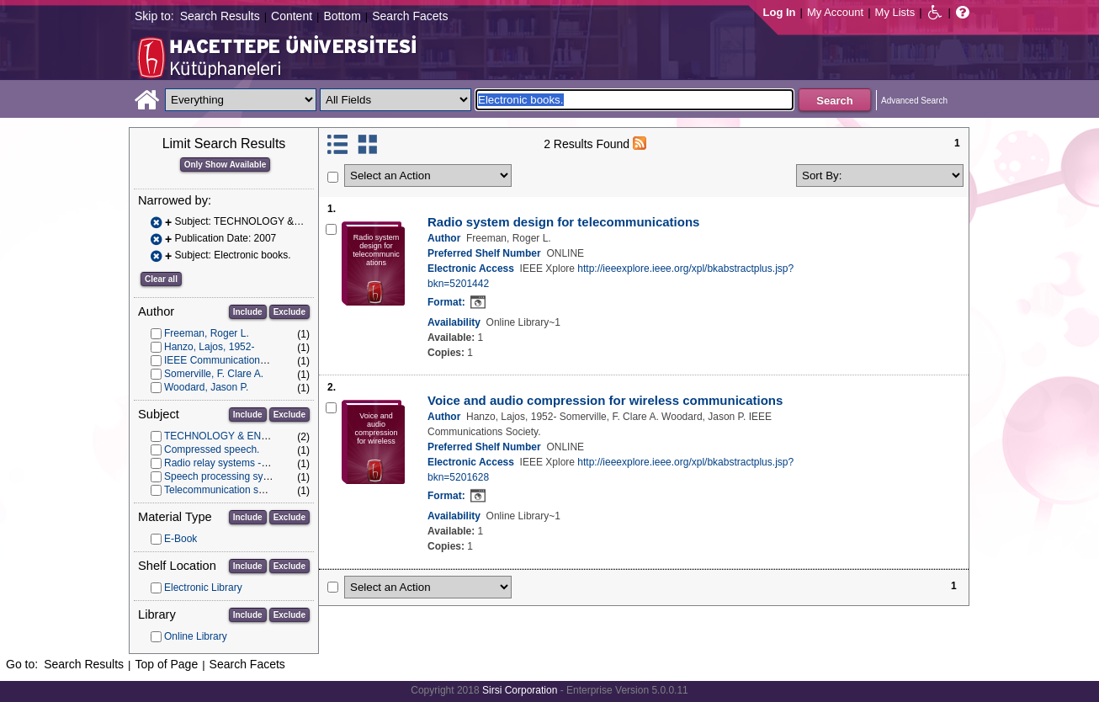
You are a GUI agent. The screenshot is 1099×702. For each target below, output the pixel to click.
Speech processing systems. (228, 476)
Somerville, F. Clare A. (213, 374)
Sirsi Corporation (519, 690)
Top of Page (166, 664)
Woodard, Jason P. (206, 387)
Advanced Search (914, 100)
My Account (835, 12)
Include (248, 311)
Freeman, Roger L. (206, 333)
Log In (779, 12)
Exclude (289, 311)
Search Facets (410, 16)
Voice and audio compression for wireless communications (605, 400)
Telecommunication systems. (228, 490)
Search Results (220, 16)
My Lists (895, 12)
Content (291, 16)
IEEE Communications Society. (233, 360)
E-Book (180, 539)
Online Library (195, 636)
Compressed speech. (211, 449)
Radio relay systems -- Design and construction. (271, 463)
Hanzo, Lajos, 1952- (209, 347)
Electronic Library (203, 587)
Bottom (341, 16)
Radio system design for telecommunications (563, 222)
